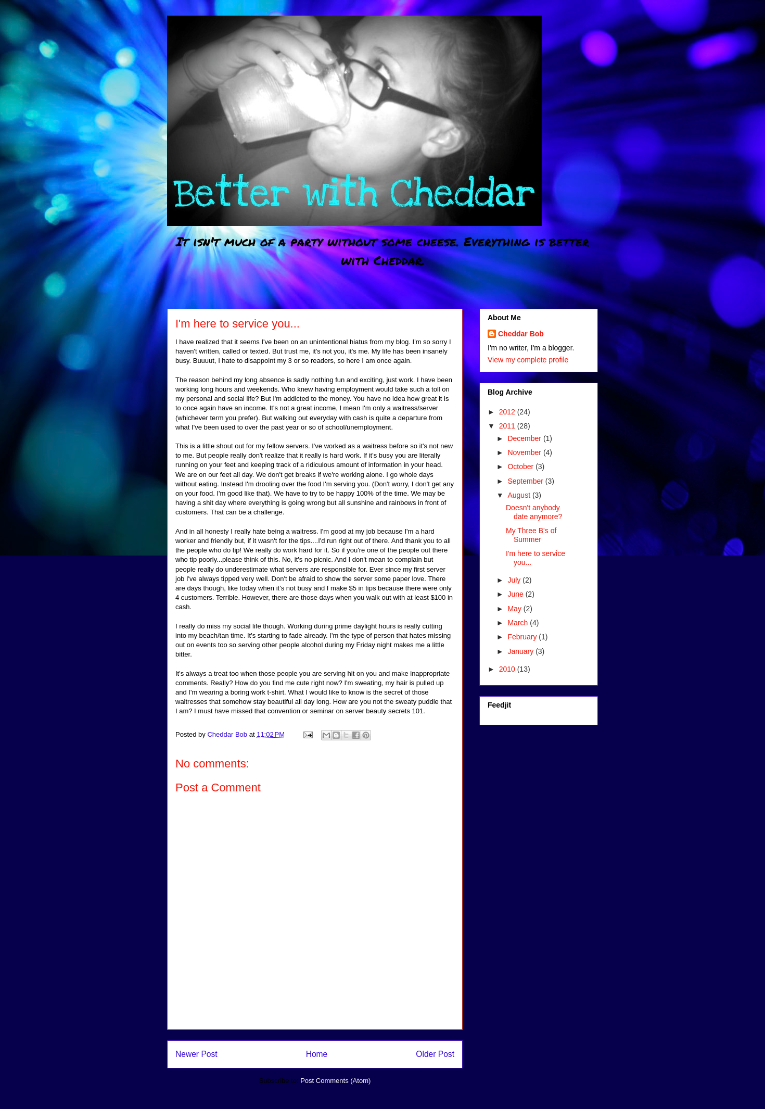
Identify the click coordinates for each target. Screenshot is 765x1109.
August (519, 495)
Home (317, 1054)
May (515, 608)
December (525, 438)
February (523, 637)
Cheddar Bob (521, 334)
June (516, 594)
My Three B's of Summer (531, 535)
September (526, 481)
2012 (508, 412)
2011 (508, 426)
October (521, 466)
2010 (508, 669)
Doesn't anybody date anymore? (534, 512)
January (521, 651)
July (514, 580)
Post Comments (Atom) (335, 1081)
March (518, 623)
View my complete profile (528, 360)
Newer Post (196, 1054)
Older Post (435, 1054)
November (525, 452)
